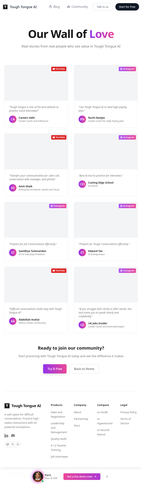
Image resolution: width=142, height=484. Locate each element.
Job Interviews (59, 456)
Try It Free (55, 369)
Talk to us (103, 7)
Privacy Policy (128, 412)
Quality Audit (59, 439)
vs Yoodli (102, 412)
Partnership (81, 419)
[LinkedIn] (6, 435)
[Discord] (13, 435)
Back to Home (84, 369)
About (77, 412)
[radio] (7, 444)
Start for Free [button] (127, 7)
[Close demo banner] (107, 476)
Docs (77, 425)
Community (77, 7)
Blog (54, 7)
